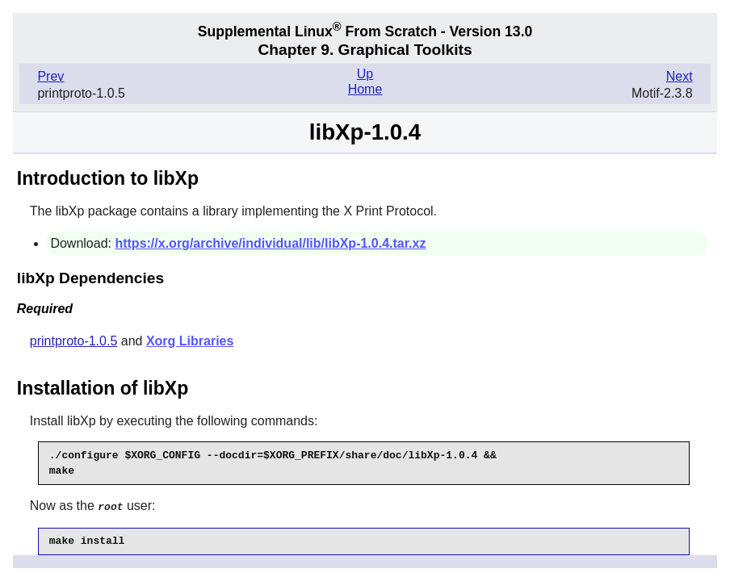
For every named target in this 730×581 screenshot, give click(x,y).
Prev (50, 76)
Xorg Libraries (189, 341)
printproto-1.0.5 (74, 341)
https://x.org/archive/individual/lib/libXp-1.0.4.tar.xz (270, 243)
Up (365, 74)
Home (365, 89)
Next (679, 76)
